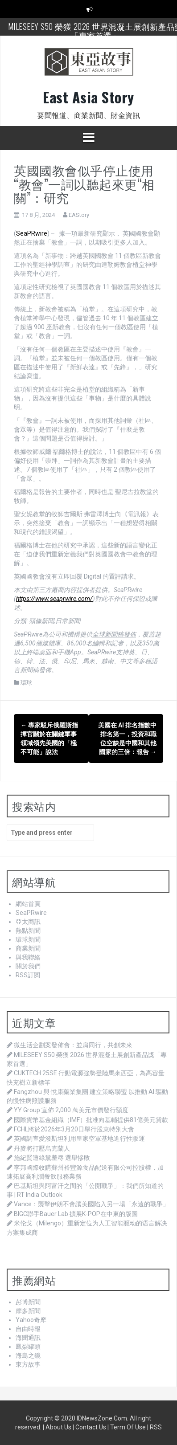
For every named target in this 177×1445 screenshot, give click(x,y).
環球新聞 (28, 939)
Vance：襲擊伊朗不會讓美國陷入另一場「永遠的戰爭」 (91, 1204)
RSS (156, 1427)
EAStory (79, 215)
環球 (26, 682)
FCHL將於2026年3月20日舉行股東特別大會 (74, 1129)
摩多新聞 (28, 1310)
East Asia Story (88, 96)
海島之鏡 (28, 1355)
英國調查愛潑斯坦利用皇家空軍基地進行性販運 (79, 1138)
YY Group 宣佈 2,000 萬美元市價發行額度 (71, 1110)
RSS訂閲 (28, 975)
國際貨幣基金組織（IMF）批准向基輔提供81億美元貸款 (91, 1119)
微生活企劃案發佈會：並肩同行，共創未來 (73, 1045)
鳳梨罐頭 (28, 1346)
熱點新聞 (28, 930)
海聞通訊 (28, 1337)
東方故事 (28, 1364)
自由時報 (28, 1328)
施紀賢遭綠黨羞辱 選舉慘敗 (52, 1157)
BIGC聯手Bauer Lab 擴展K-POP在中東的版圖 (76, 1213)
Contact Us (90, 1427)
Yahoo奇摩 (31, 1319)
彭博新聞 (28, 1302)
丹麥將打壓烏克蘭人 (42, 1148)
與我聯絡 (28, 957)
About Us (58, 1427)
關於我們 (28, 966)
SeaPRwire (31, 233)
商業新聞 (28, 948)
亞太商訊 (28, 921)
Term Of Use (128, 1427)
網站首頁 (28, 903)
